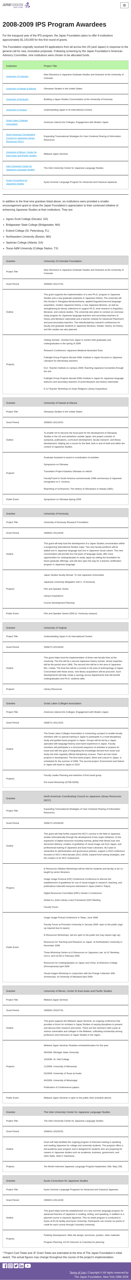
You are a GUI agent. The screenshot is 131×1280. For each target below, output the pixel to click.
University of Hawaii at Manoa (21, 89)
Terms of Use (78, 1272)
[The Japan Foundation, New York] (16, 5)
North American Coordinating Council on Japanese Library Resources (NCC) (20, 138)
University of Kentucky (17, 99)
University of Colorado (17, 76)
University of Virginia (16, 110)
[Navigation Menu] (124, 5)
